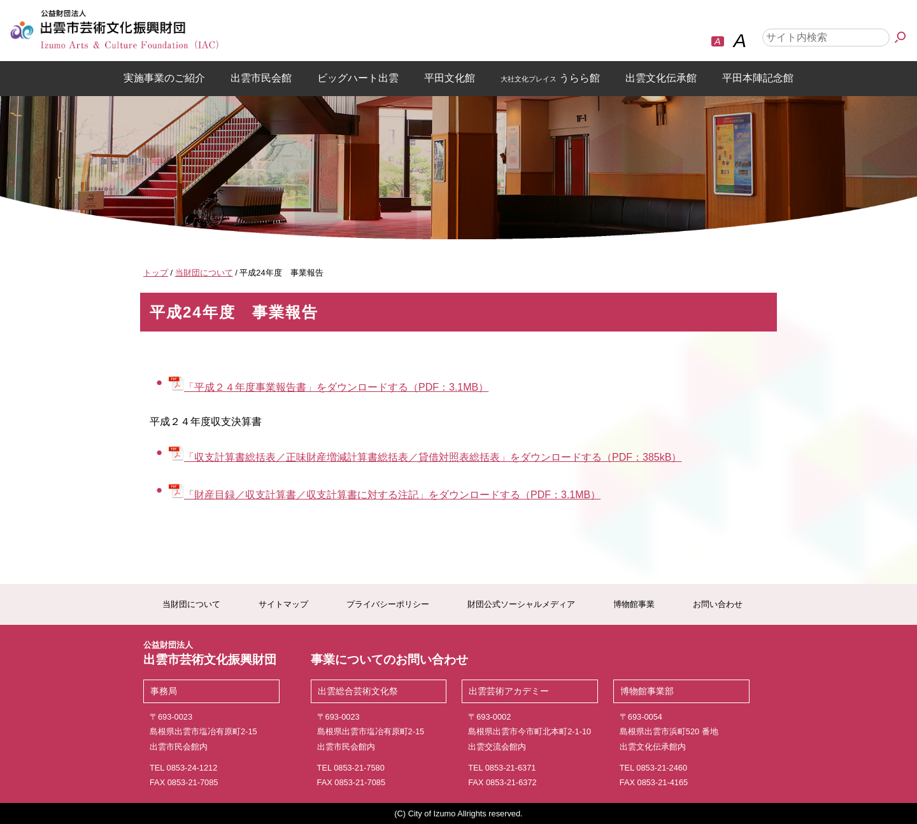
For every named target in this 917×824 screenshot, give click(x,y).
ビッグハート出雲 (358, 78)
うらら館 (550, 78)
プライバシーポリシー (387, 604)
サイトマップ (283, 604)
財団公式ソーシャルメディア (521, 604)
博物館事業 (634, 604)
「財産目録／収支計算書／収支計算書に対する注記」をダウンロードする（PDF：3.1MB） (385, 494)
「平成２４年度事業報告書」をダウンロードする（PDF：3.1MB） (328, 387)
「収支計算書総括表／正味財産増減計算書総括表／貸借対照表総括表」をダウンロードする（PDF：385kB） (425, 457)
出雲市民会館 (261, 78)
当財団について (191, 604)
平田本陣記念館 (757, 78)
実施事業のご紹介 (164, 78)
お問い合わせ (718, 604)
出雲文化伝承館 (661, 78)
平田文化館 (449, 78)
